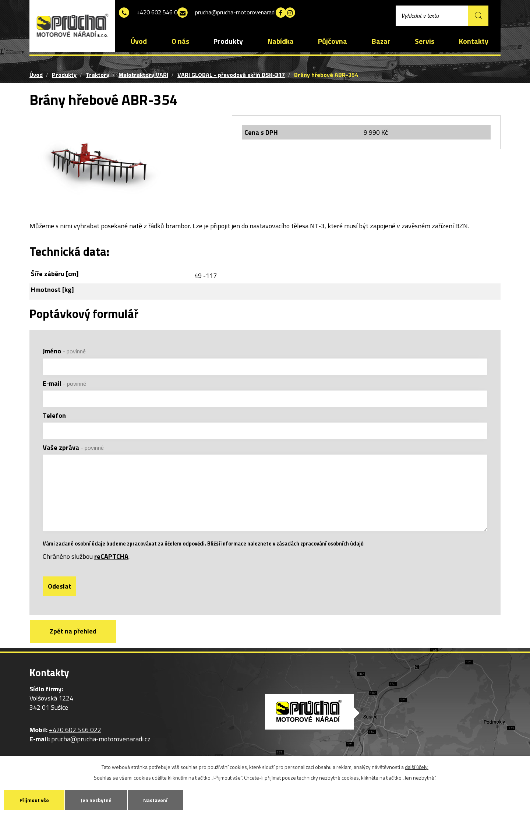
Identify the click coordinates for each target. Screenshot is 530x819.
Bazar (381, 41)
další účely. (416, 767)
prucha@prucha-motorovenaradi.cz (251, 13)
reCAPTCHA (111, 561)
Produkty (228, 41)
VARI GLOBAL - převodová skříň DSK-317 (231, 74)
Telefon (54, 415)
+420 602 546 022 (163, 13)
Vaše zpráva (73, 447)
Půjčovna (332, 41)
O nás (180, 41)
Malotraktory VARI (143, 74)
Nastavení (155, 800)
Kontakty (473, 41)
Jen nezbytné (96, 800)
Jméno (64, 351)
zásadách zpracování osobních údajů (320, 548)
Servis (424, 41)
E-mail (64, 383)
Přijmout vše (34, 800)
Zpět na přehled (73, 635)
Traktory (97, 74)
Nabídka (281, 41)
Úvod (139, 41)
